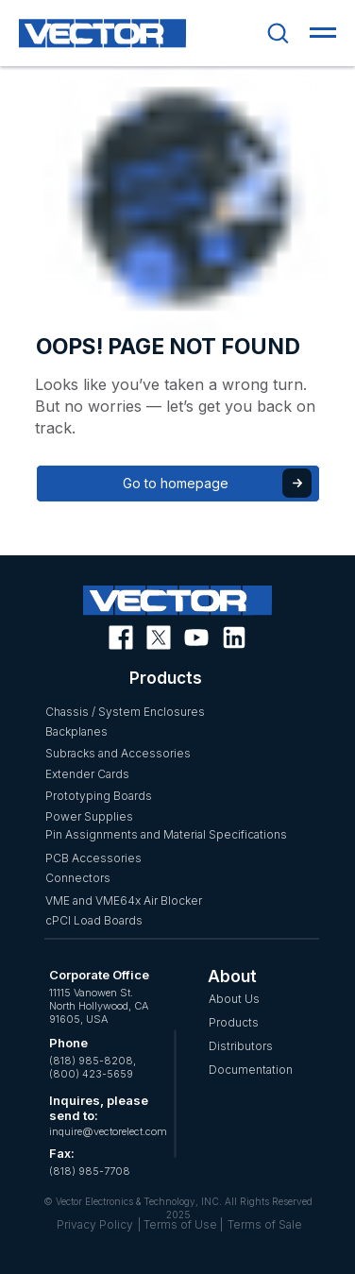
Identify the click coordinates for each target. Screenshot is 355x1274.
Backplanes (76, 731)
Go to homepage (175, 483)
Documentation (251, 1069)
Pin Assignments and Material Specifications (166, 834)
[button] (277, 32)
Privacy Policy (95, 1224)
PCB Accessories (93, 858)
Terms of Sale (265, 1224)
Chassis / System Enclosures (125, 712)
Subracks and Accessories (118, 753)
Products (234, 1022)
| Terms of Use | (180, 1224)
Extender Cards (87, 774)
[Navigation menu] (323, 33)
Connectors (77, 878)
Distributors (241, 1046)
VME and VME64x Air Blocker (123, 900)
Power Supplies (89, 816)
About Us (234, 999)
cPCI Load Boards (94, 920)
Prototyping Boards (98, 796)
